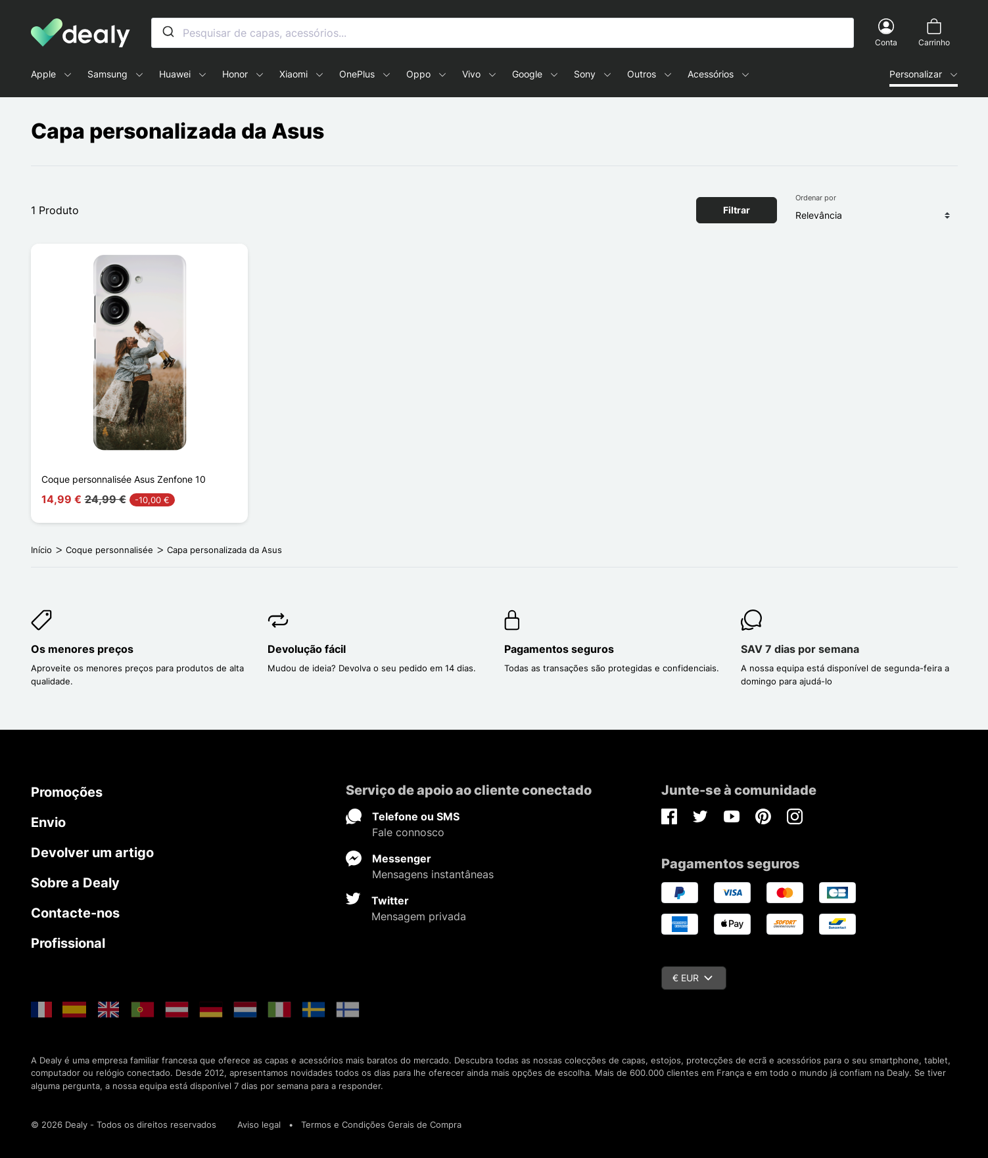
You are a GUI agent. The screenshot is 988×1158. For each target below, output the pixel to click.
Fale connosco (408, 832)
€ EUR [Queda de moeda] (692, 977)
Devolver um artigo (92, 852)
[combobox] (502, 33)
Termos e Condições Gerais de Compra (381, 1124)
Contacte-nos (75, 913)
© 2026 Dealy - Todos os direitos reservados (123, 1124)
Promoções (67, 792)
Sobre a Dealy (75, 883)
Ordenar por (815, 197)
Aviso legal (259, 1124)
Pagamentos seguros (559, 649)
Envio (48, 822)
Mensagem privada (418, 916)
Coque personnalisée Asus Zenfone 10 (123, 479)
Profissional (68, 943)
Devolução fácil (307, 649)
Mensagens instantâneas (433, 874)
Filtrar (736, 209)
